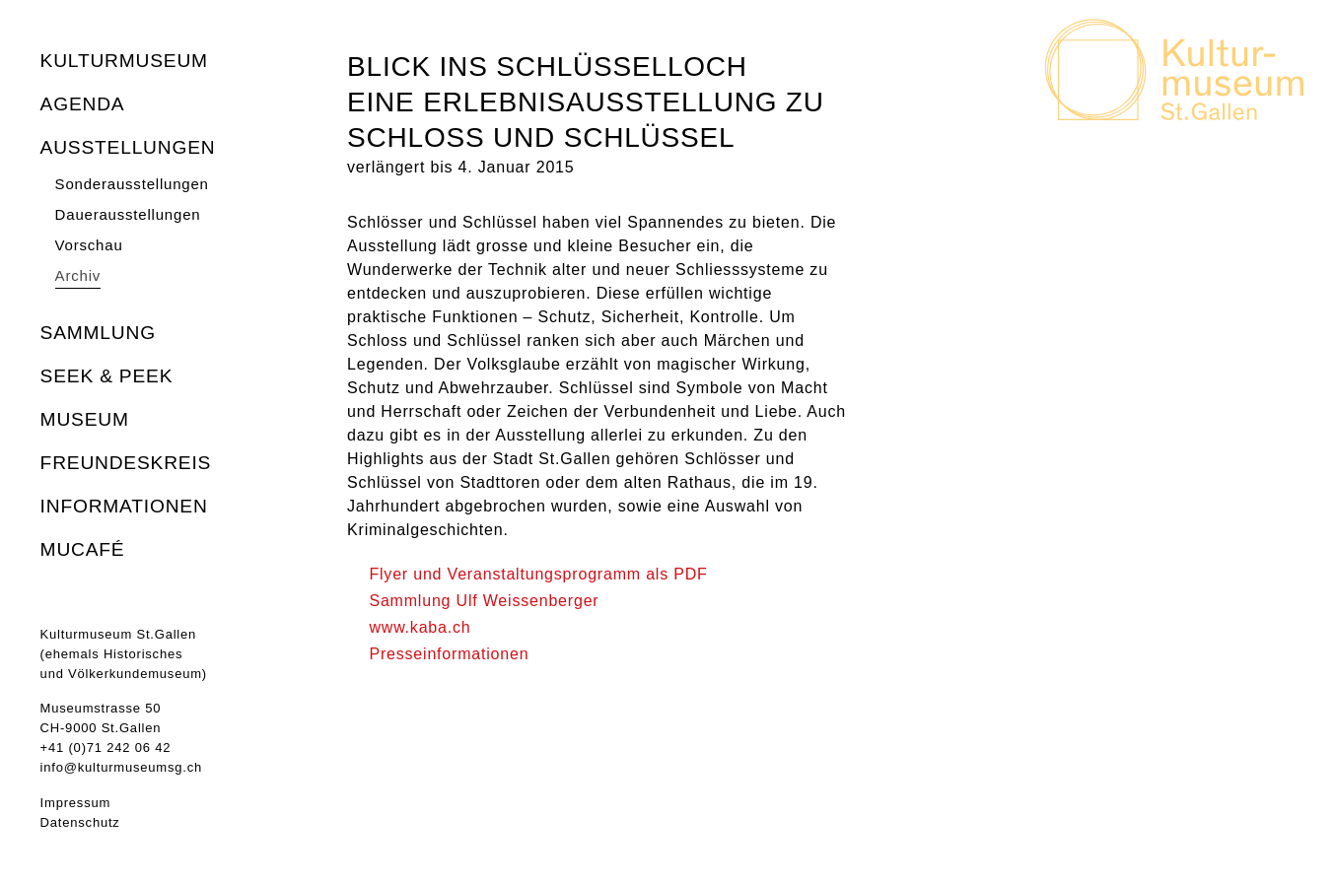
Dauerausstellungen (128, 214)
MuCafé (82, 549)
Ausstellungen (128, 147)
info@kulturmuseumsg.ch (121, 767)
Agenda (82, 104)
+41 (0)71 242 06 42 (106, 747)
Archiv (78, 275)
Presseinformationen (448, 654)
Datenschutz (80, 822)
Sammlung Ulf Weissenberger (483, 600)
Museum (84, 419)
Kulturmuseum (124, 60)
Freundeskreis (126, 462)
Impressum (75, 802)
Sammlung (98, 332)
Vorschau (89, 245)
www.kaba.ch (419, 627)
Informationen (124, 506)
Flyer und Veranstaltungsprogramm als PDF (538, 574)
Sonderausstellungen (132, 183)
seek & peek (107, 376)
